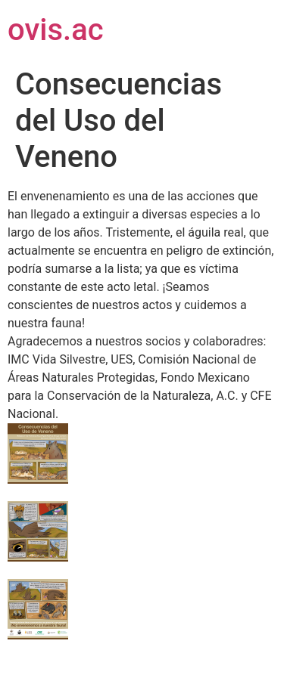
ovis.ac (56, 30)
